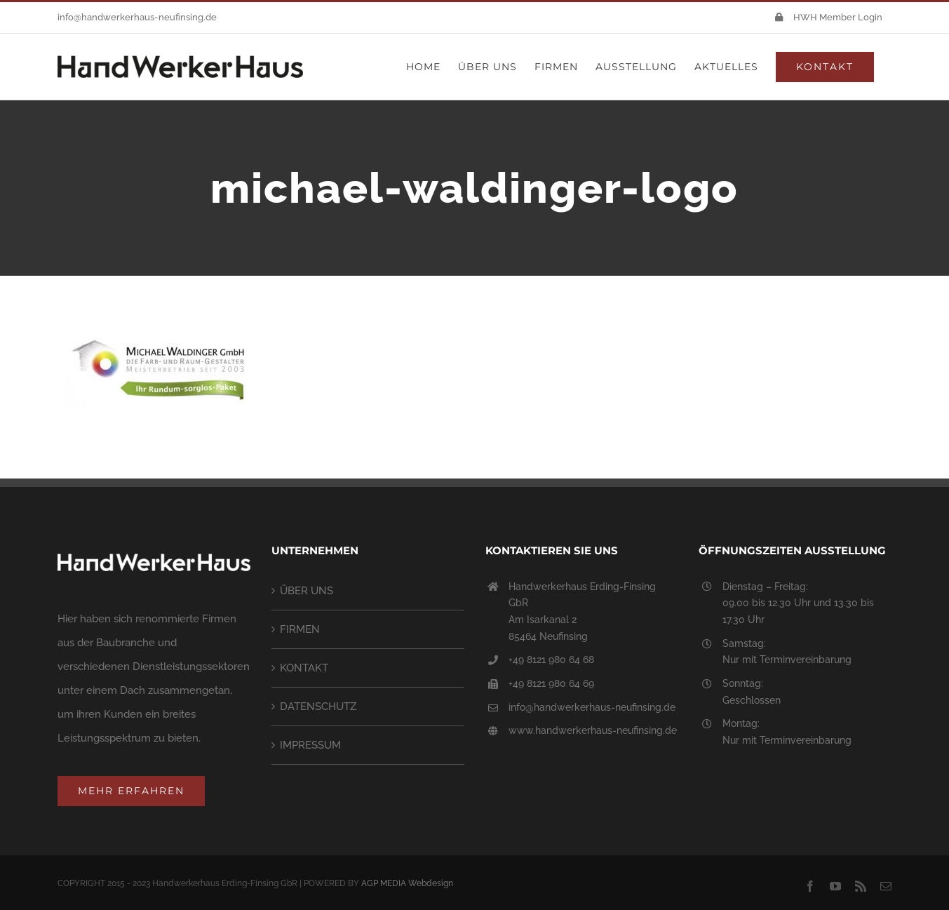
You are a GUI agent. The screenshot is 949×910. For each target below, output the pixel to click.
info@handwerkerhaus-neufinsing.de (137, 17)
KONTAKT (304, 668)
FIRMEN (300, 629)
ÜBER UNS (306, 590)
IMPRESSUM (310, 745)
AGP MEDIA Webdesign (407, 883)
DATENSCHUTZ (318, 706)
